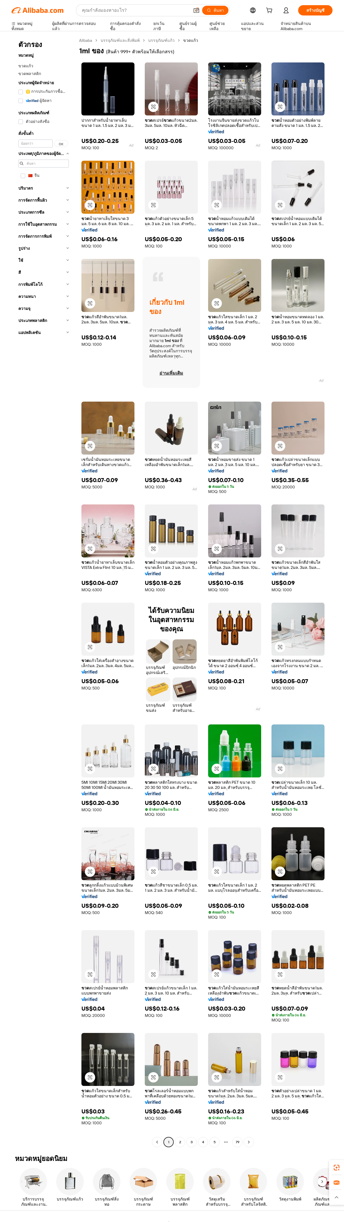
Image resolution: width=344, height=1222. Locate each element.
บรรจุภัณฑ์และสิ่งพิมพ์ (120, 40)
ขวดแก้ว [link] (190, 40)
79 (237, 1142)
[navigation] (43, 592)
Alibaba (85, 40)
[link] (336, 1167)
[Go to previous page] (157, 1142)
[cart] (270, 11)
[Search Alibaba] (135, 10)
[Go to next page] (249, 1142)
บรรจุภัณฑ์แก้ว (161, 40)
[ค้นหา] (215, 10)
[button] (196, 10)
